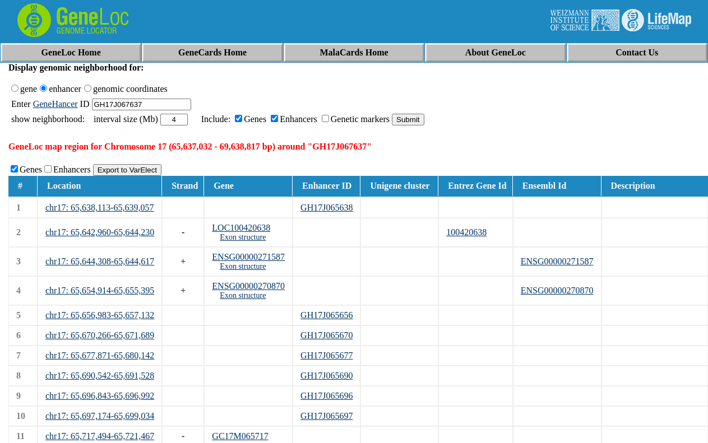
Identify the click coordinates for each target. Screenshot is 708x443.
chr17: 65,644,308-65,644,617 (99, 261)
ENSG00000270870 (248, 286)
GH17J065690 (326, 375)
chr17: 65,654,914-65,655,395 (99, 290)
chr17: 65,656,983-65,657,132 (99, 315)
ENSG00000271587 (248, 257)
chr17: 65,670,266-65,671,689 (99, 335)
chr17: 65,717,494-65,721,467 (99, 436)
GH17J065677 (326, 355)
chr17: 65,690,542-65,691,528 (99, 375)
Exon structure (243, 237)
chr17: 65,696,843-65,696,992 (99, 395)
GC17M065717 (240, 436)
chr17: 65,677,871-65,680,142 (99, 355)
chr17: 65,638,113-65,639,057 (99, 207)
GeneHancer (55, 104)
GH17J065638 (326, 207)
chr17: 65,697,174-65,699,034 (99, 416)
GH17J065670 (326, 335)
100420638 (466, 232)
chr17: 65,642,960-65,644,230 (99, 232)
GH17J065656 (326, 315)
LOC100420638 (241, 227)
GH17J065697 (326, 416)
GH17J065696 (326, 395)
